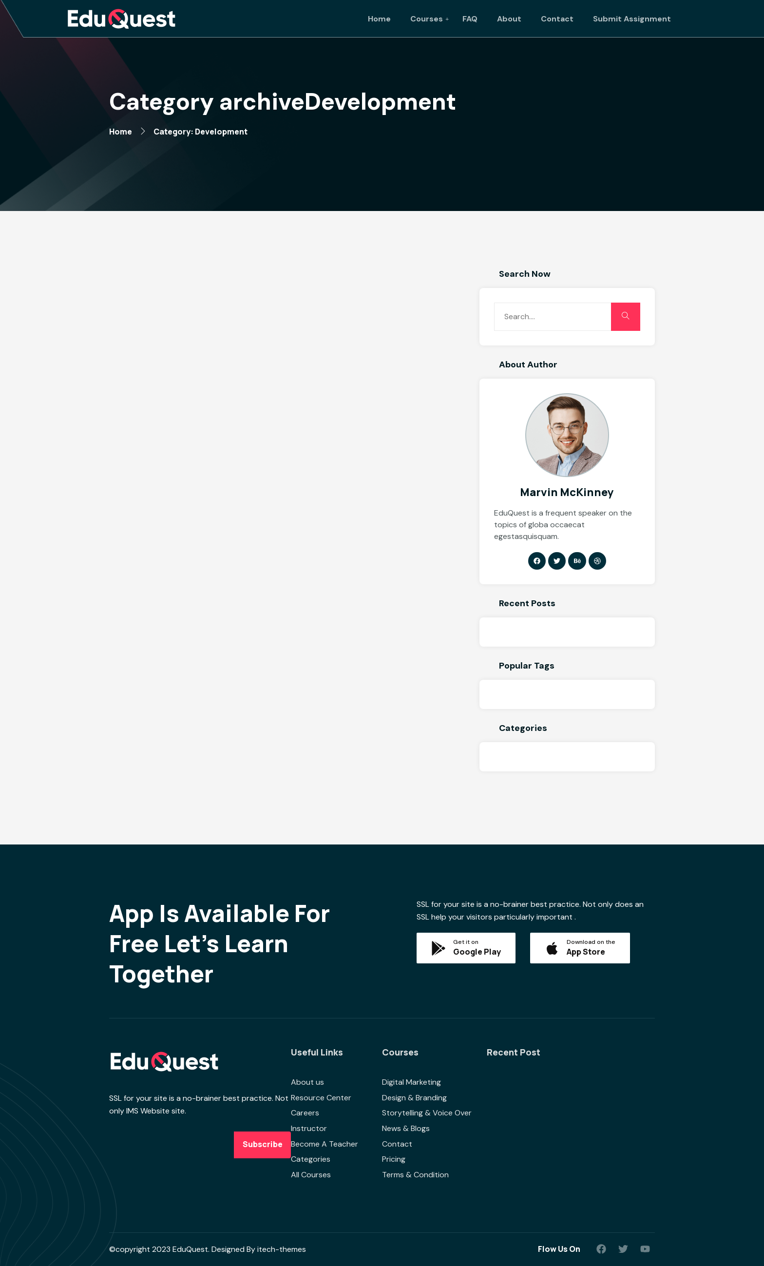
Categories (310, 1159)
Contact (557, 19)
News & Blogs (406, 1128)
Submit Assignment (632, 19)
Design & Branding (414, 1098)
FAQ (470, 19)
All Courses (311, 1175)
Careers (305, 1113)
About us (307, 1082)
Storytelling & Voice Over (427, 1113)
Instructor (309, 1128)
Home (379, 19)
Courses (426, 19)
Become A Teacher (324, 1144)
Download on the (591, 942)
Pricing (393, 1159)
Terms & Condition (415, 1175)
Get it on (465, 942)
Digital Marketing (411, 1082)
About (509, 19)
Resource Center (321, 1098)
